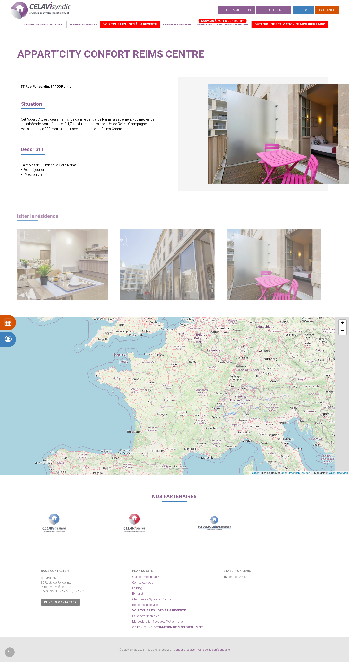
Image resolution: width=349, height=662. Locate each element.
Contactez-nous (274, 10)
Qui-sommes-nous (236, 10)
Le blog (303, 10)
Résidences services (145, 605)
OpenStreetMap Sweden (295, 472)
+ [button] (342, 323)
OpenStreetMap (338, 472)
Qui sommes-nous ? (145, 577)
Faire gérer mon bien (145, 616)
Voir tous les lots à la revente (159, 610)
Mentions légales (184, 650)
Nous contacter (60, 602)
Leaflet (255, 472)
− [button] (342, 331)
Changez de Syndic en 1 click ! (152, 599)
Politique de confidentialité (213, 650)
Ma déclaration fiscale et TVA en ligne (157, 621)
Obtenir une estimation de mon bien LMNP (167, 627)
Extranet (327, 10)
